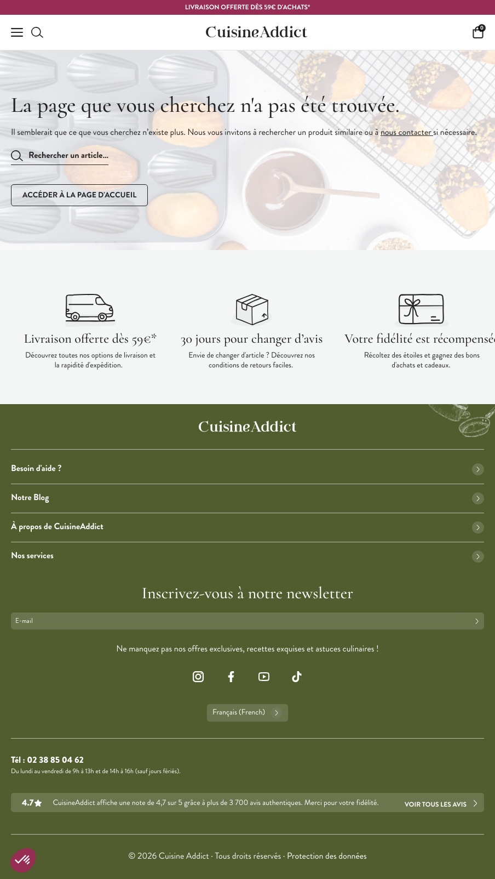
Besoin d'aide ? (247, 468)
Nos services (247, 555)
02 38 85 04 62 (55, 760)
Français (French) (247, 713)
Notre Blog (247, 497)
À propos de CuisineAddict (247, 526)
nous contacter (407, 132)
